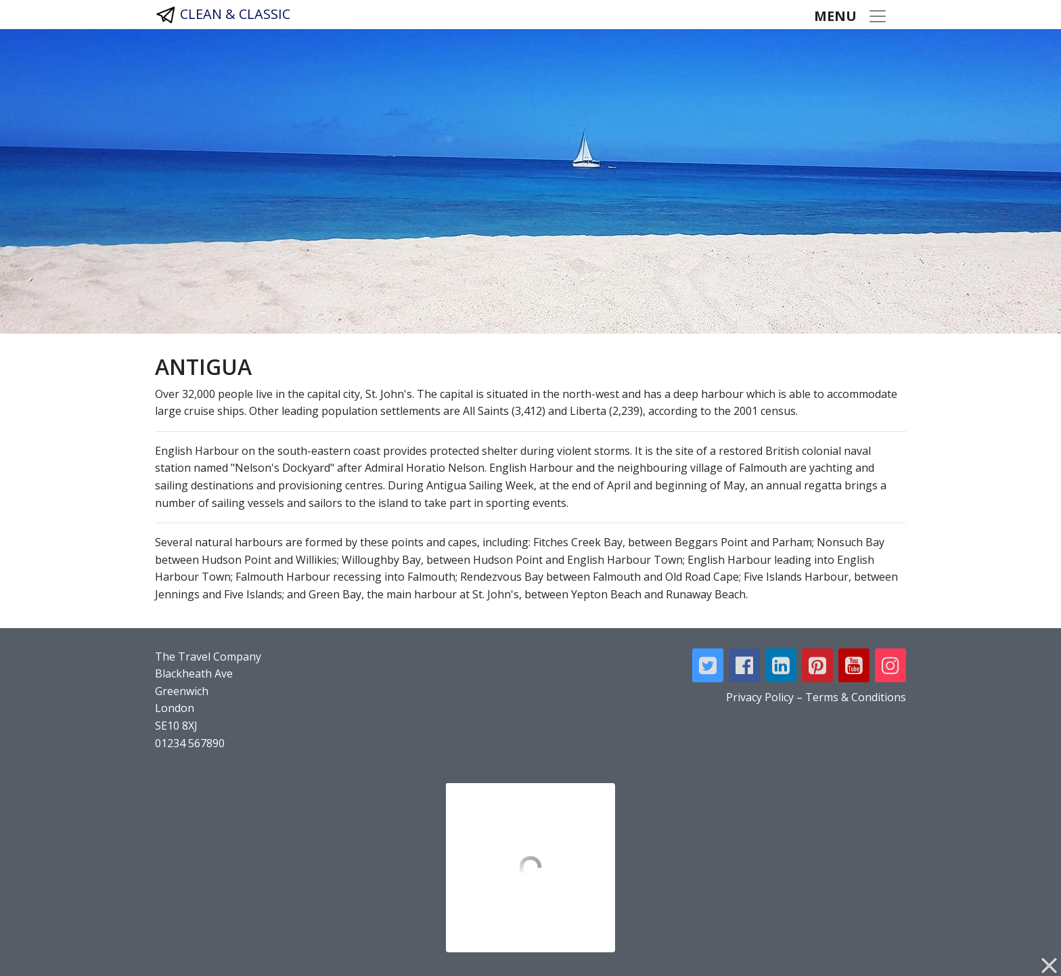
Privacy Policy (760, 697)
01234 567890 (190, 743)
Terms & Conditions (855, 697)
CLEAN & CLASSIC (222, 15)
